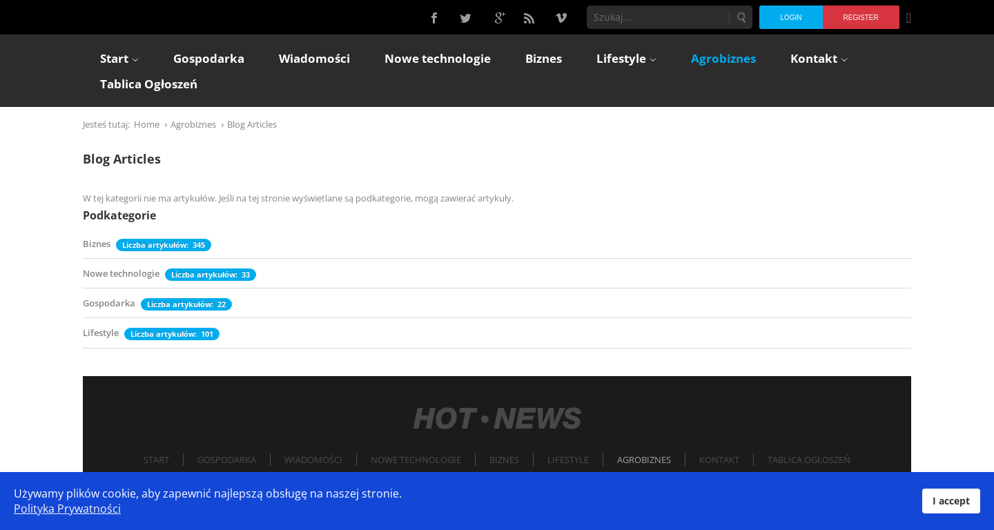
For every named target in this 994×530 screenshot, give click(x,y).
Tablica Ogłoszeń (809, 459)
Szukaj (740, 17)
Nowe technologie (121, 273)
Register (861, 17)
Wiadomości (313, 459)
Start (156, 459)
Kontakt (719, 459)
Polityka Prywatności (67, 508)
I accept (951, 500)
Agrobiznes (644, 459)
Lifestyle (101, 332)
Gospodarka (109, 303)
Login (790, 17)
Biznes (96, 243)
